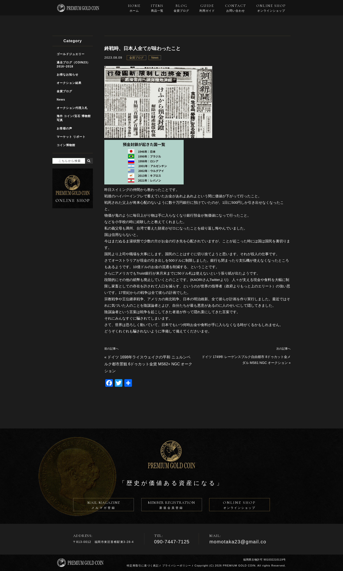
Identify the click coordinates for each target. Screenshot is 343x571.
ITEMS (157, 8)
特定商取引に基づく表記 (143, 565)
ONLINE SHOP (271, 8)
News (154, 57)
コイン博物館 (66, 145)
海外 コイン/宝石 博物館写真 (74, 118)
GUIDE (207, 8)
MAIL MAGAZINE (103, 505)
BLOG (181, 8)
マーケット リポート (71, 136)
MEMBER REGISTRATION (171, 505)
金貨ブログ (136, 57)
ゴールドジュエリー (71, 54)
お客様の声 (64, 128)
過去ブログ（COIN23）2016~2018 (73, 64)
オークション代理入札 (72, 108)
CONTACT (235, 8)
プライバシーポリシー (176, 565)
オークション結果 (69, 83)
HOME (134, 8)
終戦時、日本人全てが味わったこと (142, 48)
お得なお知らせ (67, 74)
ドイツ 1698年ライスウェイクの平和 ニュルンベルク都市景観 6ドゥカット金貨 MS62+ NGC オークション (148, 364)
